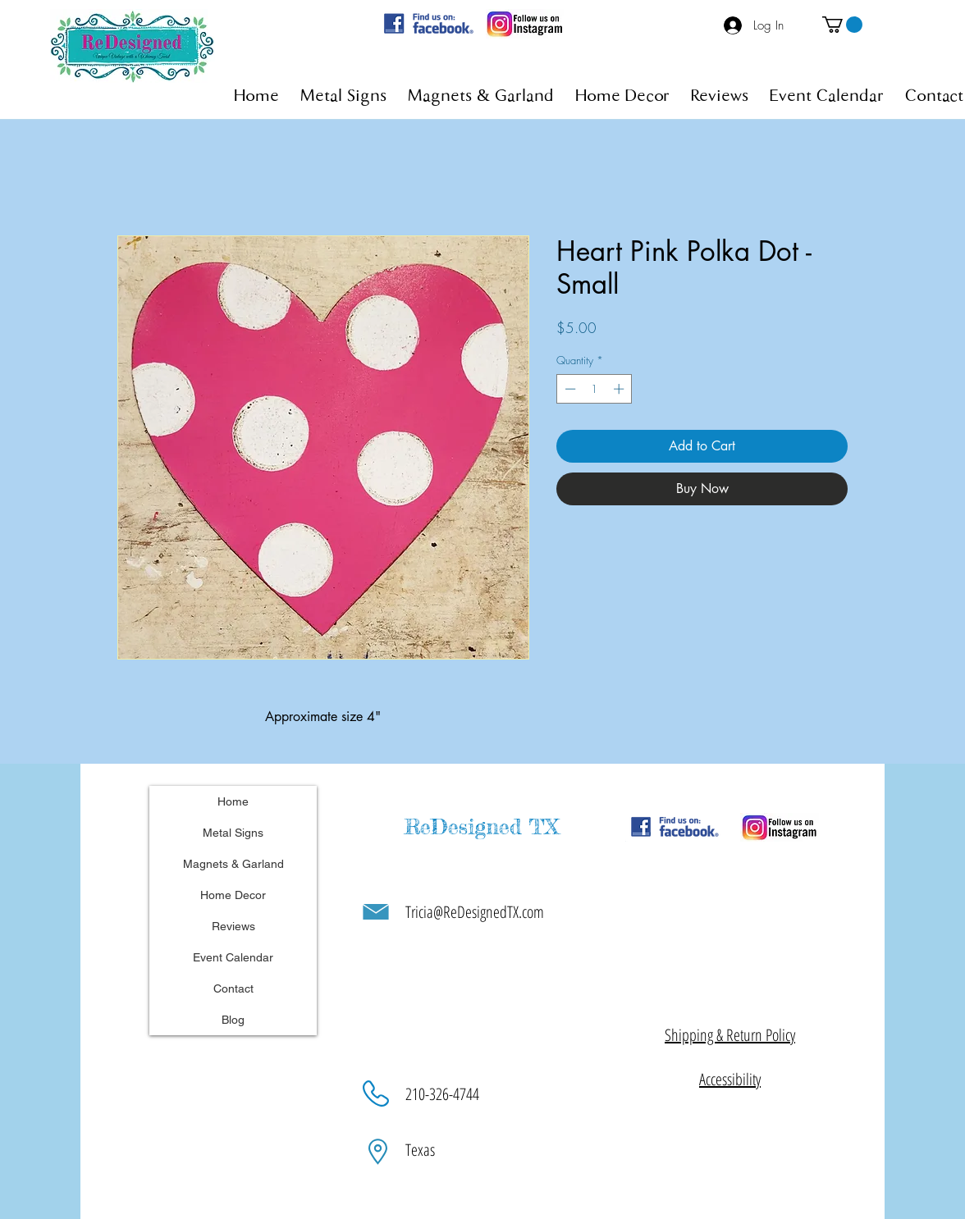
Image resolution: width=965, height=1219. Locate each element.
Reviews (233, 926)
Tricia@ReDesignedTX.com (474, 912)
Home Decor (233, 895)
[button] (842, 24)
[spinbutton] (595, 389)
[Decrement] (569, 389)
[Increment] (620, 389)
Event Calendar (233, 957)
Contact (233, 988)
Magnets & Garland (233, 863)
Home (233, 801)
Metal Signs (233, 832)
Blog (233, 1019)
